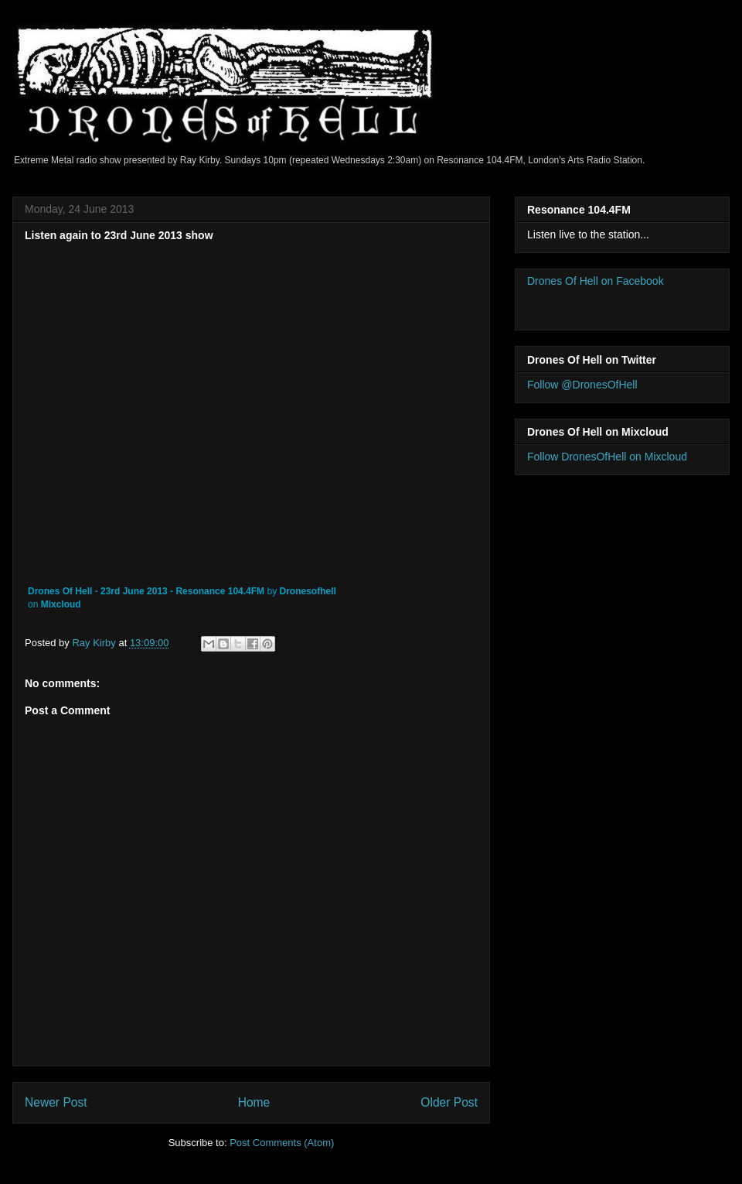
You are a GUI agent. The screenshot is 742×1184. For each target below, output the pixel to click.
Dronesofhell (307, 591)
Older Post (449, 1102)
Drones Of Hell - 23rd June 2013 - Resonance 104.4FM (146, 591)
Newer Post (56, 1102)
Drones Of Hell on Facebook (595, 281)
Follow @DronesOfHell (582, 384)
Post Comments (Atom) (282, 1142)
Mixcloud (61, 604)
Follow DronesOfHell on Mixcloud (607, 456)
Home (254, 1102)
